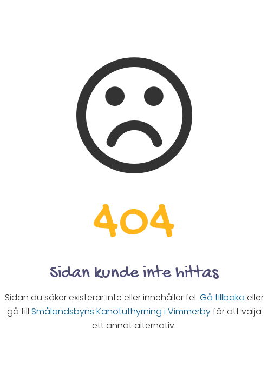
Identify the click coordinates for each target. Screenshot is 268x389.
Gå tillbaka (222, 297)
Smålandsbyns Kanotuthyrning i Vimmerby (121, 311)
